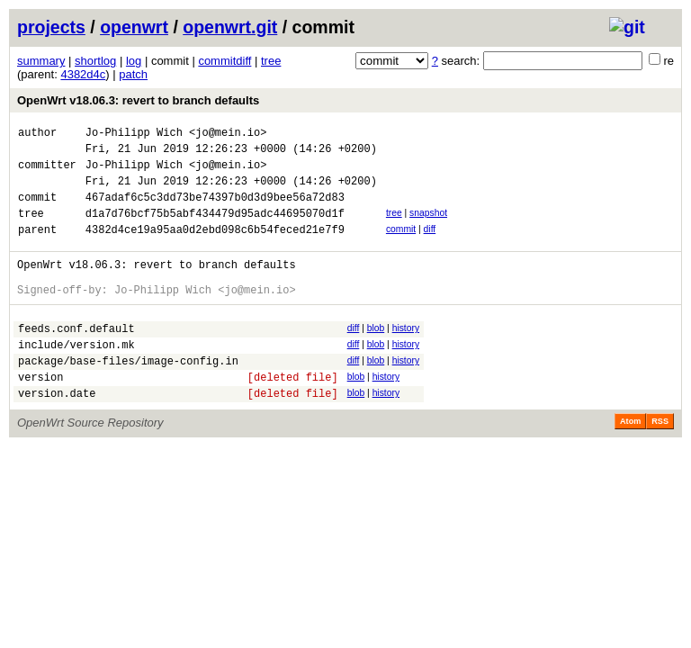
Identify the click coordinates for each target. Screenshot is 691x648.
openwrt (134, 27)
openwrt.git (230, 27)
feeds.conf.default (76, 357)
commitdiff (224, 61)
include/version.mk (76, 376)
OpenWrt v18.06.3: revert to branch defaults (138, 100)
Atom (630, 461)
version (40, 414)
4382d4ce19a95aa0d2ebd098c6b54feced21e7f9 (215, 248)
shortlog (95, 61)
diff (430, 245)
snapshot (428, 226)
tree (271, 61)
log (133, 61)
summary (41, 61)
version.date (56, 433)
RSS (660, 461)
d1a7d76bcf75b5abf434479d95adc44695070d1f (215, 229)
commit (401, 245)
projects (51, 27)
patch (133, 74)
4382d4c (82, 74)
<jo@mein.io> (227, 134)
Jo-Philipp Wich (134, 134)
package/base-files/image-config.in (128, 395)
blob (376, 355)
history (405, 355)
